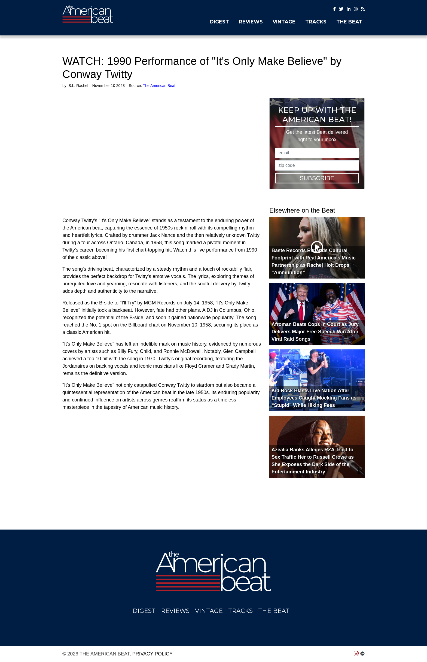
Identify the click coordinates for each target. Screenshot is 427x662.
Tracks (316, 22)
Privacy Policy (152, 654)
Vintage (284, 22)
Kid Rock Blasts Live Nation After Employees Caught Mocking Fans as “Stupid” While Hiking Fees (314, 398)
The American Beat (108, 14)
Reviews (251, 22)
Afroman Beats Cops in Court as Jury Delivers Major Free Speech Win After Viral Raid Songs (315, 332)
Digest (219, 22)
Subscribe (317, 178)
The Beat (349, 22)
